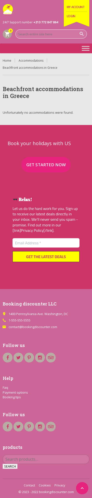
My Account (76, 7)
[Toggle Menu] (86, 48)
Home (7, 60)
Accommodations (31, 60)
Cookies (45, 485)
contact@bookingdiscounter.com (33, 327)
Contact (29, 485)
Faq (5, 387)
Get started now (46, 164)
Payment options (15, 392)
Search (10, 466)
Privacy (59, 485)
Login (71, 16)
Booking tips (12, 397)
